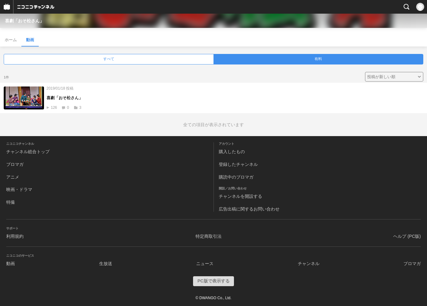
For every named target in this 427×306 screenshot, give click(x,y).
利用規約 (15, 236)
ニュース (205, 263)
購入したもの (232, 151)
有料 (318, 59)
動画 (30, 40)
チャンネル (308, 263)
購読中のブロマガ (236, 177)
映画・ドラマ (19, 189)
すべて (108, 59)
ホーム (11, 40)
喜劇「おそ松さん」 (24, 20)
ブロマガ (15, 164)
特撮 (10, 202)
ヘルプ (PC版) (407, 236)
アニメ (12, 177)
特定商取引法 (209, 236)
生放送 (105, 263)
